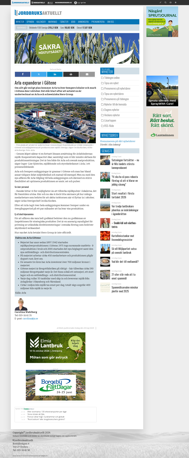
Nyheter (20, 21)
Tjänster (64, 21)
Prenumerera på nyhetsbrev (117, 88)
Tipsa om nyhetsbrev (114, 94)
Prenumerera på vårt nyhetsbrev (117, 141)
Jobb (73, 21)
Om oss (110, 21)
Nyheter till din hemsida (115, 104)
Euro (64, 27)
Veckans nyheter (112, 115)
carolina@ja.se (30, 318)
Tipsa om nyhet (111, 83)
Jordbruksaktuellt (38, 12)
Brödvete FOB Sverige (39, 27)
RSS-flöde (109, 126)
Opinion (30, 21)
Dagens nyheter (111, 110)
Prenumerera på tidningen (116, 99)
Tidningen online (112, 78)
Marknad (52, 21)
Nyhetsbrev (110, 135)
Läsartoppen (110, 120)
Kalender (41, 21)
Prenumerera (98, 21)
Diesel (81, 27)
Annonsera (83, 21)
